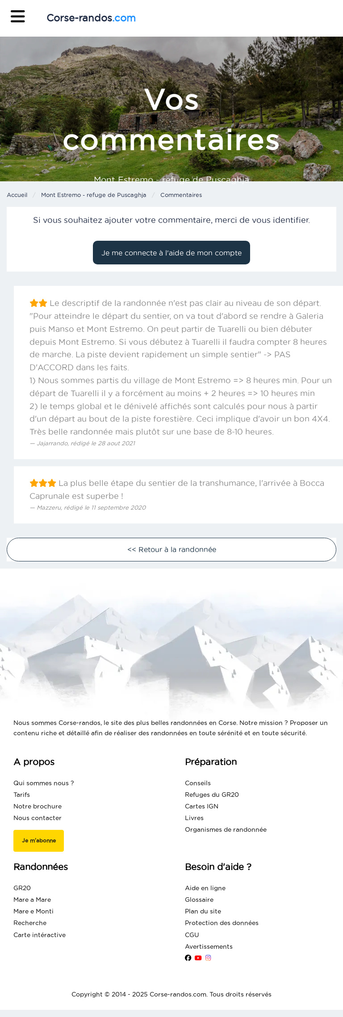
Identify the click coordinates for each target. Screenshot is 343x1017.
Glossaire (199, 899)
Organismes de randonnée (226, 829)
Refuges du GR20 (212, 794)
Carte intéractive (39, 934)
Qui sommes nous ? (43, 783)
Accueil (17, 195)
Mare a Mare (32, 899)
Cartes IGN (201, 806)
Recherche (29, 922)
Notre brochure (37, 806)
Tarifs (21, 794)
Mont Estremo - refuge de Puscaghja (93, 195)
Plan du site (203, 911)
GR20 (22, 887)
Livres (194, 817)
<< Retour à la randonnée (171, 549)
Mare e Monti (33, 911)
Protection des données (222, 922)
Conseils (198, 783)
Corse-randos (91, 18)
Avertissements (209, 946)
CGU (192, 934)
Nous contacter (37, 817)
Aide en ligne (205, 887)
